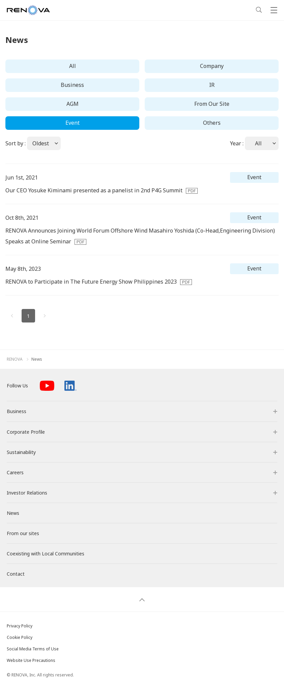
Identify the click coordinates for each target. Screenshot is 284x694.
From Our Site (211, 103)
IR (212, 85)
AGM (72, 103)
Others (212, 122)
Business (72, 85)
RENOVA (15, 359)
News (36, 359)
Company (212, 66)
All (72, 66)
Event (72, 122)
